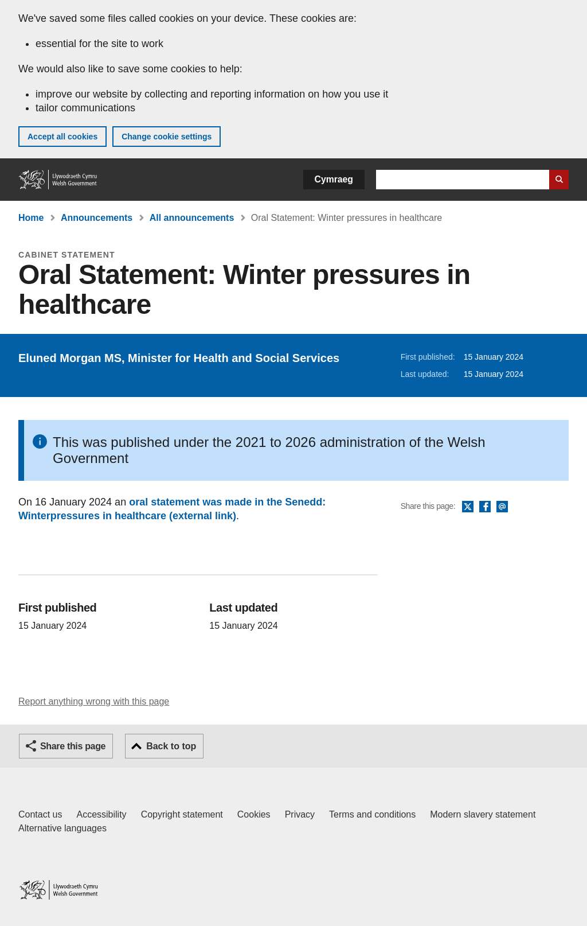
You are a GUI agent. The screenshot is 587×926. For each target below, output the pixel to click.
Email (502, 507)
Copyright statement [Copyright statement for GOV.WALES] (182, 814)
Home (31, 218)
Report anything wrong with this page (93, 701)
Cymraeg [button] (334, 179)
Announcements (96, 218)
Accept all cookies (62, 136)
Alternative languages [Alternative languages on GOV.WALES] (62, 828)
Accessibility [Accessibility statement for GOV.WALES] (101, 814)
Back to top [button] (171, 746)
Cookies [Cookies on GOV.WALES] (254, 814)
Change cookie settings (167, 136)
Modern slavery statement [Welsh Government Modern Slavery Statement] (482, 814)
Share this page (72, 746)
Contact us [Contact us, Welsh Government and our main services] (40, 814)
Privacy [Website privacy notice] (300, 814)
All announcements (192, 218)
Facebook (485, 507)
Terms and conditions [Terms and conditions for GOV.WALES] (372, 814)
